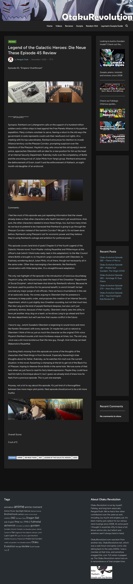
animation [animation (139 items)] (9, 507)
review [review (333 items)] (25, 546)
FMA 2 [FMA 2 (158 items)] (27, 521)
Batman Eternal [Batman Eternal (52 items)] (36, 511)
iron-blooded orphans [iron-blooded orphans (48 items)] (29, 529)
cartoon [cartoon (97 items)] (21, 514)
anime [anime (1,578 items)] (19, 506)
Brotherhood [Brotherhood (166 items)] (10, 514)
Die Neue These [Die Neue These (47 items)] (21, 518)
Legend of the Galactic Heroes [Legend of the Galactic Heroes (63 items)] (26, 533)
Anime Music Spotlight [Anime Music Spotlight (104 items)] (14, 511)
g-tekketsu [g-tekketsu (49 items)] (26, 526)
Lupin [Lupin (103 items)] (6, 535)
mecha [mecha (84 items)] (6, 539)
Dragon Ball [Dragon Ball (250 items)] (32, 517)
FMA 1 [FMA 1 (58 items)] (21, 522)
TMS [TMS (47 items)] (5, 550)
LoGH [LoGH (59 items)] (40, 533)
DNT (40, 458)
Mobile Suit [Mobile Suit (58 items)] (21, 539)
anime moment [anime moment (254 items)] (33, 507)
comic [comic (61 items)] (26, 514)
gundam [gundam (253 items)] (35, 525)
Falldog (94, 508)
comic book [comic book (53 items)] (33, 514)
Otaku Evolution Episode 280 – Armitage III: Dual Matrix (111, 278)
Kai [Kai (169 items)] (13, 532)
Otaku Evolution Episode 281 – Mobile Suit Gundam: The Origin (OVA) (112, 267)
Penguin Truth (22, 59)
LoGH (75, 458)
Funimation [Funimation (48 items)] (19, 526)
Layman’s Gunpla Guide (112, 26)
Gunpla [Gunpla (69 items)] (19, 529)
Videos (59, 26)
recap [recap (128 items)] (18, 546)
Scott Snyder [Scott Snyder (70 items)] (35, 547)
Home (49, 26)
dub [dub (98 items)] (6, 522)
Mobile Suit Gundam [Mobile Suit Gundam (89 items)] (34, 539)
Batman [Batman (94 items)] (27, 511)
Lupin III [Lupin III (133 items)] (13, 535)
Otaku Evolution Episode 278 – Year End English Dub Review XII (111, 296)
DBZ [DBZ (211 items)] (13, 517)
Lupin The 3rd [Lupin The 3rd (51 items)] (21, 536)
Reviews (69, 26)
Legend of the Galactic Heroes (57, 458)
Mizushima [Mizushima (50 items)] (13, 539)
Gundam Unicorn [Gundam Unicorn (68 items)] (10, 529)
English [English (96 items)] (11, 522)
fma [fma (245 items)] (17, 521)
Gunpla (79, 26)
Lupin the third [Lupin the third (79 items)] (32, 536)
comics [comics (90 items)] (7, 518)
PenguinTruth (97, 511)
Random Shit (92, 26)
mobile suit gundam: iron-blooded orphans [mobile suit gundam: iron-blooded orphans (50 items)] (17, 542)
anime (20, 458)
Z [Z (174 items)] (8, 550)
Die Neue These (31, 458)
